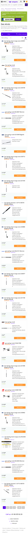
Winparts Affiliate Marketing (13, 530)
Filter (17, 34)
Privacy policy (15, 528)
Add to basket (20, 60)
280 (19, 507)
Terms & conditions (6, 528)
